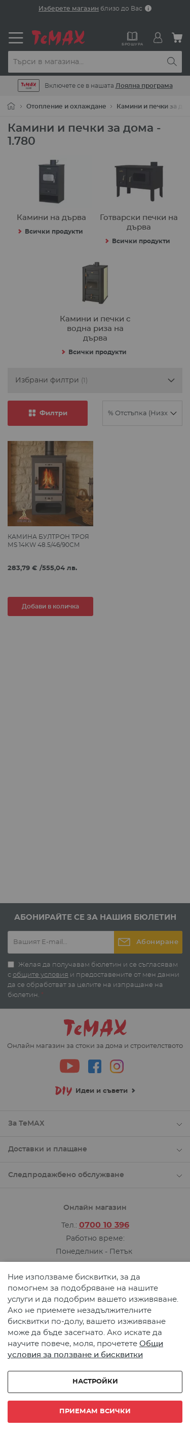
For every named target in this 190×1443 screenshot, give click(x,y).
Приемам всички (95, 1411)
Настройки (95, 1381)
